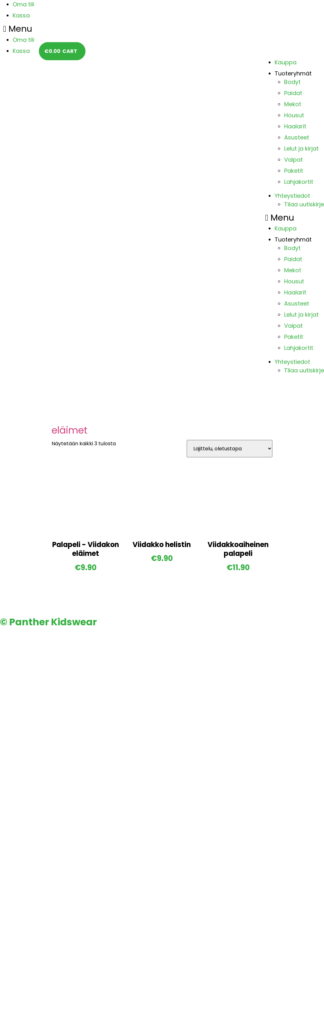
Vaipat (293, 160)
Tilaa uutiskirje (304, 204)
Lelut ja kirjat (301, 148)
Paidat (293, 93)
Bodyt (292, 82)
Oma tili (23, 4)
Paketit (293, 171)
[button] (18, 29)
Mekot (292, 104)
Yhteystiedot (292, 196)
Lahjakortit (298, 182)
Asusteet (296, 137)
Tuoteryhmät (293, 73)
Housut (294, 115)
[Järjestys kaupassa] (229, 448)
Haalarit (295, 126)
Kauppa (285, 62)
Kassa (21, 15)
